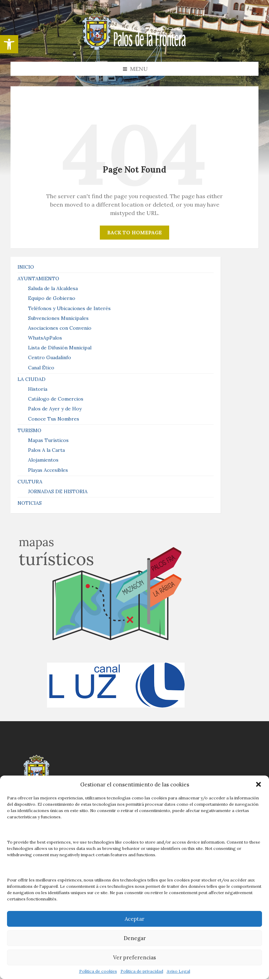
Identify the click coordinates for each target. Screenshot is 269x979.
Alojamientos (43, 460)
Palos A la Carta (46, 450)
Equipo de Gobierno (51, 298)
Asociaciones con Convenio (59, 328)
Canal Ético (41, 367)
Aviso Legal (178, 971)
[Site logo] (134, 48)
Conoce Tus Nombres (53, 419)
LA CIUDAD (32, 379)
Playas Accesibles (48, 470)
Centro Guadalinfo (49, 357)
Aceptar (134, 919)
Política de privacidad (141, 971)
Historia (37, 389)
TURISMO (29, 430)
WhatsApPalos (45, 338)
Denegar (135, 938)
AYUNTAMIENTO (38, 278)
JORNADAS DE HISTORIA (58, 491)
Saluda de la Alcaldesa (53, 288)
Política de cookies (98, 971)
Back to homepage (134, 232)
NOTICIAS (30, 503)
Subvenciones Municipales (58, 318)
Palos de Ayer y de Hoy (55, 408)
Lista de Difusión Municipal (59, 347)
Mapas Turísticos (48, 440)
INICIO (26, 267)
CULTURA (30, 481)
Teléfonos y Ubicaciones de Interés (69, 308)
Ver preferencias (134, 957)
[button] (9, 44)
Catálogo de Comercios (55, 399)
